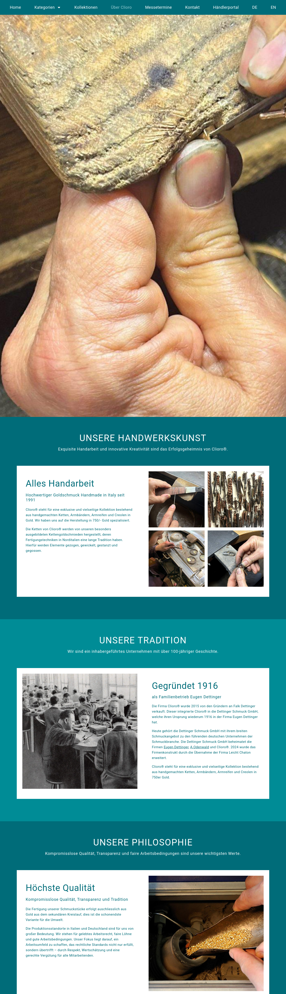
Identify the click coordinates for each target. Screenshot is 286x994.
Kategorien (47, 7)
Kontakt (192, 7)
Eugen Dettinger (176, 747)
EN (273, 7)
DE (254, 7)
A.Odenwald (199, 747)
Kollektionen (86, 7)
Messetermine (158, 7)
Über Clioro (121, 7)
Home (15, 7)
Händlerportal (226, 7)
